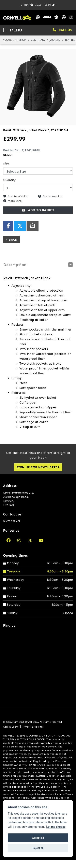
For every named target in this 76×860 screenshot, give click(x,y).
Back (11, 240)
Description (14, 264)
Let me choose (55, 827)
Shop (22, 39)
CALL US (62, 30)
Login (50, 4)
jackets (54, 39)
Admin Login (10, 726)
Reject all (37, 847)
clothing (38, 39)
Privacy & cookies (33, 726)
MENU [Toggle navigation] (12, 29)
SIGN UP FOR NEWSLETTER (38, 467)
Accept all (38, 837)
